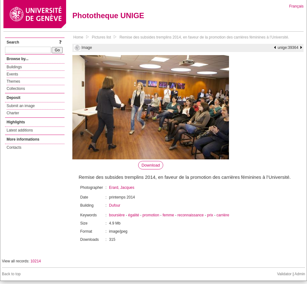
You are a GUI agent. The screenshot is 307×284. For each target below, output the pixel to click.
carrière (222, 215)
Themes (13, 81)
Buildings (14, 67)
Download (151, 165)
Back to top (11, 274)
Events (12, 74)
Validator (284, 274)
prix (210, 215)
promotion (151, 215)
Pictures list (101, 37)
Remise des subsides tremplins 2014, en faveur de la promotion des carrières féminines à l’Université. (204, 37)
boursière (117, 215)
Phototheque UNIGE (108, 15)
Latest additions (20, 130)
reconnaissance (190, 215)
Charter (13, 113)
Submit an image (21, 106)
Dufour (114, 205)
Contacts (14, 147)
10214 (35, 261)
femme (168, 215)
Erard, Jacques (121, 187)
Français (296, 6)
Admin (299, 274)
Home (78, 37)
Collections (16, 88)
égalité (133, 215)
